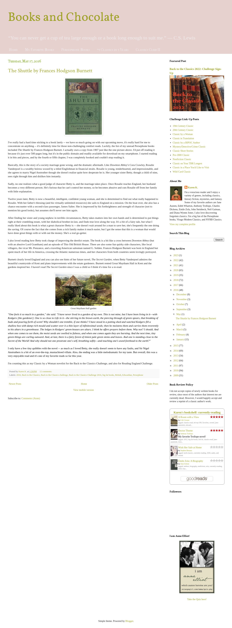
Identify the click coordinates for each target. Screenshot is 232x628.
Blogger (129, 621)
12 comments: (46, 371)
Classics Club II (148, 50)
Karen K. (193, 187)
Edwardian (127, 375)
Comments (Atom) (30, 398)
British (118, 375)
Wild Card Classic (182, 171)
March (179, 329)
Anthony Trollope (186, 434)
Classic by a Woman (183, 134)
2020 (176, 270)
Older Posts (152, 384)
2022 (176, 260)
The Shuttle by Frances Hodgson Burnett (50, 70)
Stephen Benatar (186, 450)
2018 (176, 280)
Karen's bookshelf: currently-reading (197, 412)
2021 (176, 265)
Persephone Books (75, 50)
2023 (176, 255)
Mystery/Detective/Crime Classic (189, 146)
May (178, 314)
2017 (176, 285)
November (181, 299)
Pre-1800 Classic (181, 155)
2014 (176, 350)
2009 (176, 375)
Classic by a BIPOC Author (186, 142)
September (181, 309)
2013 (176, 355)
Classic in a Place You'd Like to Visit (191, 167)
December (181, 294)
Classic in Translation (183, 138)
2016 (18, 375)
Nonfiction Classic (182, 159)
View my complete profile (182, 224)
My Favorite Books (39, 50)
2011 (176, 365)
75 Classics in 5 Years (113, 50)
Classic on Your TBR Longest (187, 163)
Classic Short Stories (183, 151)
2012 (176, 360)
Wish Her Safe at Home (190, 447)
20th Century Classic (183, 130)
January (180, 339)
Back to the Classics (31, 375)
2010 (176, 370)
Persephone (138, 375)
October (180, 304)
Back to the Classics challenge (54, 375)
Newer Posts (15, 384)
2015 (176, 345)
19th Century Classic (183, 126)
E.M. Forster (185, 420)
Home (13, 50)
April (179, 324)
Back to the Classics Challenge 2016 (85, 375)
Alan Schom (184, 464)
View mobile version (83, 390)
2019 (176, 275)
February (181, 334)
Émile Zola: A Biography (190, 461)
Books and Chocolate (64, 17)
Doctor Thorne (185, 430)
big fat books (108, 375)
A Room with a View (188, 417)
